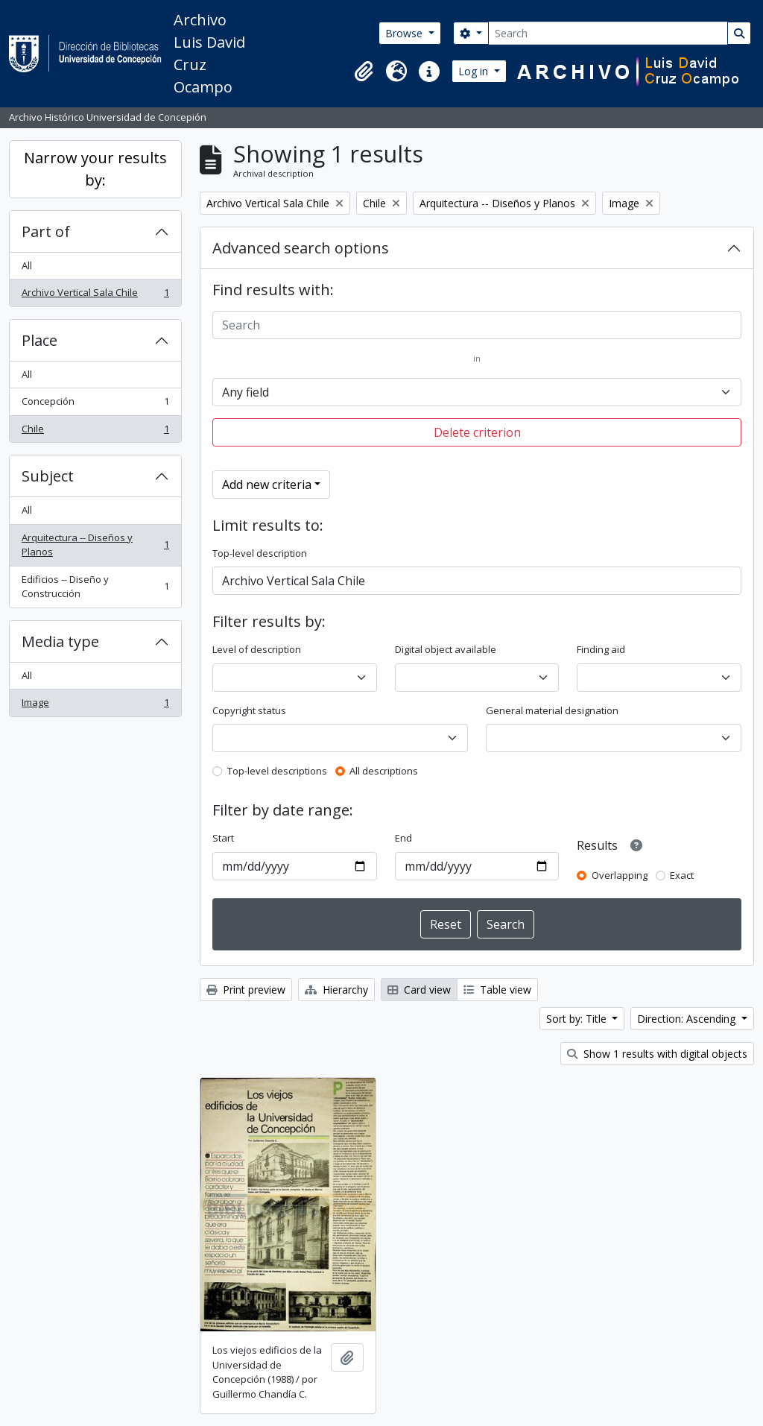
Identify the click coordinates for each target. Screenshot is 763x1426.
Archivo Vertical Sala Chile (95, 295)
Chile (95, 432)
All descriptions (383, 770)
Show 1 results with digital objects (657, 1054)
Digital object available (445, 649)
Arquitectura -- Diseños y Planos (95, 545)
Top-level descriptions (277, 770)
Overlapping (620, 875)
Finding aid (601, 649)
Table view (497, 989)
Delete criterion (477, 432)
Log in (474, 71)
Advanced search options (300, 248)
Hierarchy (336, 989)
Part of (46, 231)
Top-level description (259, 553)
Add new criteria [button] (266, 484)
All (27, 265)
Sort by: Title (578, 1019)
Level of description (256, 649)
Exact (682, 875)
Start (223, 838)
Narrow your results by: (95, 169)
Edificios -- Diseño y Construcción (95, 586)
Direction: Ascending (687, 1019)
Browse (405, 33)
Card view (419, 989)
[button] (363, 71)
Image (95, 705)
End (403, 838)
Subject (48, 476)
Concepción (95, 404)
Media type (60, 641)
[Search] (608, 33)
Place (39, 340)
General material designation (552, 710)
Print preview (245, 989)
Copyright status (249, 710)
